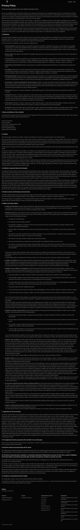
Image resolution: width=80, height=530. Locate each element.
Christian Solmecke (19, 482)
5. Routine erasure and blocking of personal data (16, 191)
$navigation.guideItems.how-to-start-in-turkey (69, 509)
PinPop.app (43, 499)
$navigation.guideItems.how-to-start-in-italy (69, 520)
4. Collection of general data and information (15, 168)
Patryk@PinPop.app (10, 127)
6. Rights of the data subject (10, 203)
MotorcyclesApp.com (45, 506)
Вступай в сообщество (26, 497)
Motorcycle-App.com (45, 508)
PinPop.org (43, 501)
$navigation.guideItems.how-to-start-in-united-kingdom (69, 502)
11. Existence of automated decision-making (14, 476)
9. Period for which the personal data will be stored (16, 447)
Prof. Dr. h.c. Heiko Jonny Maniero (53, 481)
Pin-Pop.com (44, 497)
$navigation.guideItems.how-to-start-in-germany (69, 505)
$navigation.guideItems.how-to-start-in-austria (69, 516)
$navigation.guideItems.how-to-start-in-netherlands (69, 512)
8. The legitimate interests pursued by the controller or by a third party (22, 440)
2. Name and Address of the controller (13, 112)
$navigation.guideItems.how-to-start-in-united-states (69, 498)
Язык (74, 1)
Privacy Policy (9, 5)
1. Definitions (5, 34)
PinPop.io (43, 503)
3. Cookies (5, 134)
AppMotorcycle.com (45, 510)
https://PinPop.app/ (11, 129)
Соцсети (70, 1)
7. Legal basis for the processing (11, 411)
